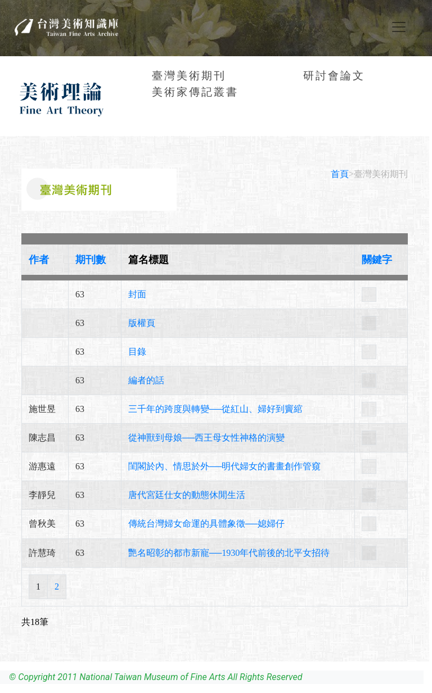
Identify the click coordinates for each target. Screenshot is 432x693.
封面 (137, 294)
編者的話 (146, 380)
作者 (39, 259)
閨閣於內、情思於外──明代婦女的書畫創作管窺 (224, 466)
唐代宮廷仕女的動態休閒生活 (186, 495)
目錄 (137, 351)
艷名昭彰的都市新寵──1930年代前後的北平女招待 (229, 553)
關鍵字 (377, 259)
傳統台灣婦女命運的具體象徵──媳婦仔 (206, 523)
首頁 (340, 174)
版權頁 (141, 323)
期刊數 (90, 259)
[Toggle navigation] (399, 27)
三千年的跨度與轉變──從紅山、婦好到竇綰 (215, 409)
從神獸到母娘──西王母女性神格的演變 (206, 437)
